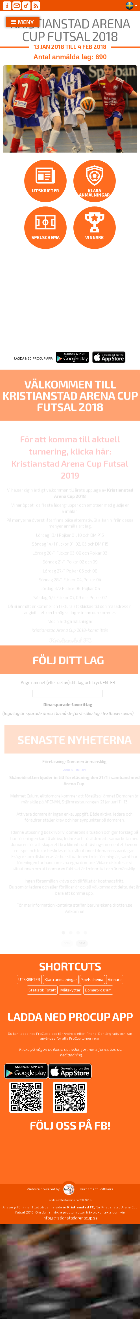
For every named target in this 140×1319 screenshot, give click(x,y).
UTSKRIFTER (29, 988)
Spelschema (92, 988)
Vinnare (115, 988)
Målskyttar (70, 999)
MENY (26, 21)
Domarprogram (98, 999)
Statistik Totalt (42, 999)
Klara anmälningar (61, 988)
